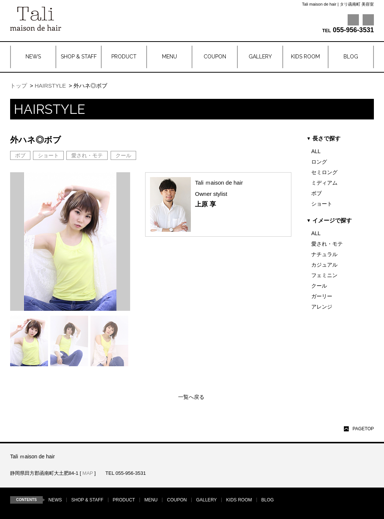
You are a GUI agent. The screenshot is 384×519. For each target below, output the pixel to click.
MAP (87, 473)
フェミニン (324, 275)
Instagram (368, 19)
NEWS (55, 500)
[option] (29, 341)
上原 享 (205, 204)
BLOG (267, 500)
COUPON (177, 500)
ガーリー (321, 296)
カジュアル (324, 265)
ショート (321, 204)
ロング (319, 162)
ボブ (316, 193)
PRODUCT (124, 500)
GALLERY (206, 500)
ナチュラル (324, 254)
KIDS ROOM (239, 500)
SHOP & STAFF (87, 500)
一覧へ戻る (191, 397)
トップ (18, 85)
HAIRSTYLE (50, 85)
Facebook (353, 19)
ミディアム (324, 183)
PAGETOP (363, 428)
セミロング (324, 172)
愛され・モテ (327, 244)
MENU (151, 500)
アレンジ (321, 307)
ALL (316, 151)
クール (319, 286)
